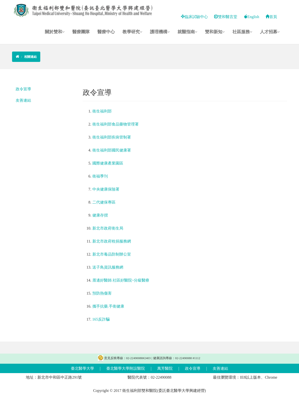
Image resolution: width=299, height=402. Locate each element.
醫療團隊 (81, 31)
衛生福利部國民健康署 (111, 150)
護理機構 (160, 31)
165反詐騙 (101, 319)
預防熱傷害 (102, 293)
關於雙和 (55, 31)
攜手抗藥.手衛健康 (108, 306)
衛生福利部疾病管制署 (111, 137)
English (251, 17)
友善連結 (23, 100)
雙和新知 (215, 31)
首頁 (271, 17)
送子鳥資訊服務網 (107, 267)
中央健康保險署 (105, 189)
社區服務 (242, 31)
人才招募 (270, 31)
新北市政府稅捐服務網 (111, 241)
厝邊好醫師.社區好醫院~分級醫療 (121, 280)
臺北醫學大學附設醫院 (125, 368)
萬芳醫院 (165, 368)
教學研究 (132, 31)
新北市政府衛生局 (107, 228)
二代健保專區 (104, 202)
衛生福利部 (102, 111)
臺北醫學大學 (82, 368)
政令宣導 (23, 89)
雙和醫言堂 (225, 17)
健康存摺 (100, 215)
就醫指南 (187, 31)
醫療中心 (106, 31)
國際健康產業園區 (107, 163)
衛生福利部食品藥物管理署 (115, 124)
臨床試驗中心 (194, 17)
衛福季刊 (100, 176)
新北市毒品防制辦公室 (111, 254)
